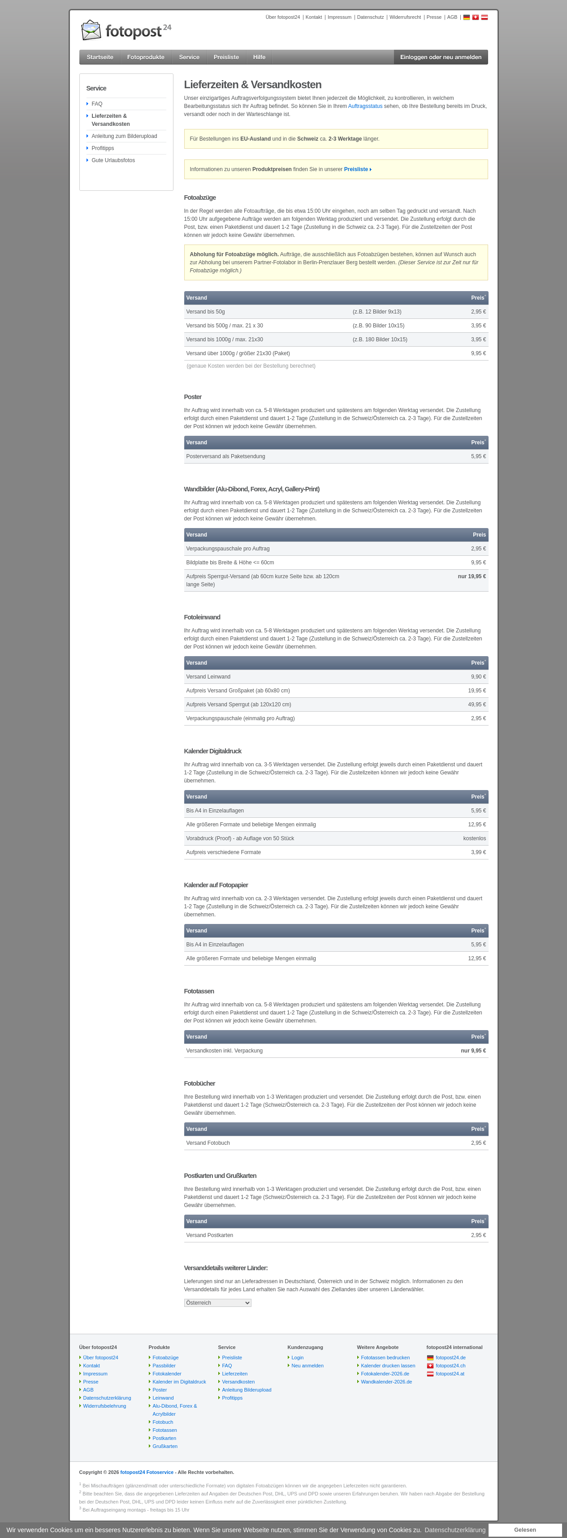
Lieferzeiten (235, 1373)
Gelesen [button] (525, 1530)
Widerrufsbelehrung (104, 1406)
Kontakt (314, 17)
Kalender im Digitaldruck (179, 1381)
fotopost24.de (451, 1357)
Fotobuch (163, 1422)
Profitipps (103, 148)
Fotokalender (167, 1373)
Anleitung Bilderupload (247, 1389)
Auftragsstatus (365, 106)
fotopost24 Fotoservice (146, 1472)
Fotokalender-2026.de (385, 1373)
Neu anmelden (308, 1365)
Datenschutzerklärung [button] (454, 1530)
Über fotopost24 (283, 17)
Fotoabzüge (166, 1357)
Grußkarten (165, 1446)
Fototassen (165, 1430)
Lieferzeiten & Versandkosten (111, 120)
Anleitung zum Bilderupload (124, 136)
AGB (452, 17)
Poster (160, 1389)
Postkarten (165, 1438)
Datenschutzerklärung (107, 1398)
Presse (434, 17)
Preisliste (356, 169)
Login (298, 1357)
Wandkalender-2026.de (386, 1381)
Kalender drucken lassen (388, 1365)
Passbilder (164, 1365)
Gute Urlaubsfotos (113, 160)
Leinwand (163, 1398)
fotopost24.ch (451, 1365)
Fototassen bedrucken (385, 1357)
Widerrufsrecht (405, 17)
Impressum (339, 17)
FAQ (97, 104)
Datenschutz (370, 17)
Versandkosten (238, 1381)
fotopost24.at (450, 1373)
